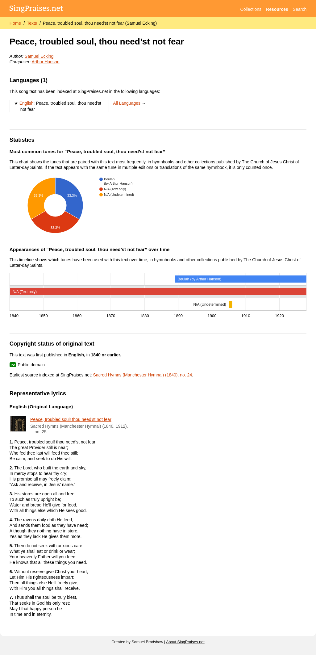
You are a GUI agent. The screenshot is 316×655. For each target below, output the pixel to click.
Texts (32, 23)
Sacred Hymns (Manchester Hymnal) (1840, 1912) (78, 426)
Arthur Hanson (45, 61)
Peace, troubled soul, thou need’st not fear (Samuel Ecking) (100, 23)
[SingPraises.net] (36, 9)
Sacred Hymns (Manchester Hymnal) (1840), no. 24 (142, 374)
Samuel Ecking (39, 56)
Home (15, 23)
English (26, 103)
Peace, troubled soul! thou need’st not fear (70, 419)
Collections (250, 9)
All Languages (126, 103)
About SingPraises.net (185, 642)
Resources (277, 9)
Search (299, 9)
